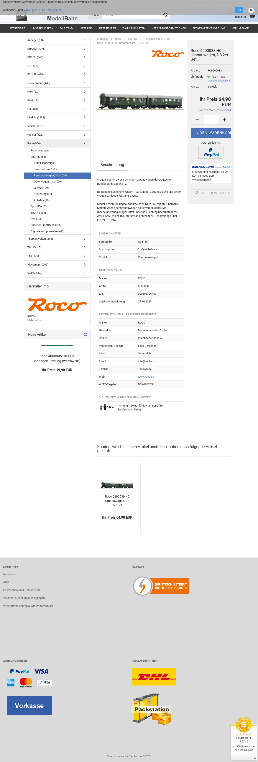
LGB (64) (32, 109)
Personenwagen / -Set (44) (50, 175)
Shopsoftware (115, 756)
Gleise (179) (41, 187)
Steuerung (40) (43, 194)
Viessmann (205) (37, 264)
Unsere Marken (42, 28)
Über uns (86, 28)
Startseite (17, 28)
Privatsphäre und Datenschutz (43, 10)
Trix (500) (33, 255)
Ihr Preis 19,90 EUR (57, 370)
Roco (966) (34, 143)
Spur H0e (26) (39, 206)
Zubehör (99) (42, 200)
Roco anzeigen (40, 150)
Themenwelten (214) (40, 238)
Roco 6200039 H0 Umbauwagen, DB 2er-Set (117, 501)
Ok (239, 10)
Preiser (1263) (36, 134)
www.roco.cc (146, 376)
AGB (6, 582)
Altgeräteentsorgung (208, 28)
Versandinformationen (169, 28)
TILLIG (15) (34, 247)
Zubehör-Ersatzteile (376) (46, 225)
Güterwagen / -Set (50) (48, 181)
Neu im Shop (240, 28)
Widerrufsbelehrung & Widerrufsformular (28, 606)
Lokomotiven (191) (45, 169)
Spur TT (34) (38, 212)
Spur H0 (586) (39, 156)
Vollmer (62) (34, 273)
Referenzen (107, 28)
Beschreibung (112, 164)
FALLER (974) (35, 74)
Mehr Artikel (34, 320)
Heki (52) (33, 91)
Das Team (66, 28)
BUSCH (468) (35, 57)
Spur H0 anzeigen (44, 162)
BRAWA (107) (35, 48)
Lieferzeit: (196, 76)
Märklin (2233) (36, 117)
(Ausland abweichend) (219, 80)
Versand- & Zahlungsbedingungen (24, 597)
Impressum (10, 574)
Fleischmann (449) (38, 83)
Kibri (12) (32, 100)
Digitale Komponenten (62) (47, 231)
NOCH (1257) (35, 126)
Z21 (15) (36, 219)
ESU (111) (33, 66)
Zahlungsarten (133, 28)
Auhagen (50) (35, 40)
